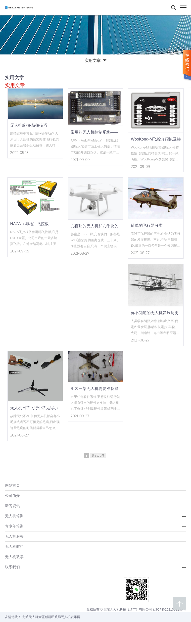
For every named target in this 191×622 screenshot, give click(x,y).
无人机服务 (14, 536)
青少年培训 (14, 526)
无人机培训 (14, 516)
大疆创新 (44, 617)
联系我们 (12, 567)
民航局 (56, 617)
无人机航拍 (14, 546)
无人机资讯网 (70, 617)
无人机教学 (14, 557)
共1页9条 (98, 455)
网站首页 (12, 485)
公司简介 (12, 495)
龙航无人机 (30, 617)
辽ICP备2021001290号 (169, 609)
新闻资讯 (12, 506)
